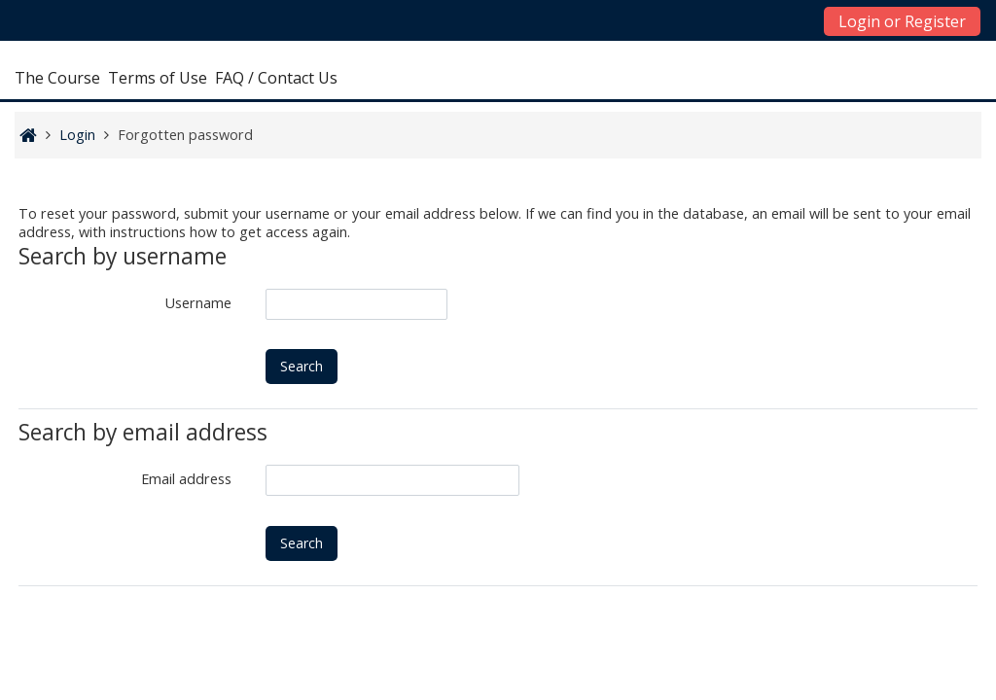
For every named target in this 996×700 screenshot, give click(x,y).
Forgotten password (185, 134)
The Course (57, 77)
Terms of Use (157, 77)
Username (198, 303)
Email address (186, 479)
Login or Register (902, 21)
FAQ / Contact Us (276, 77)
